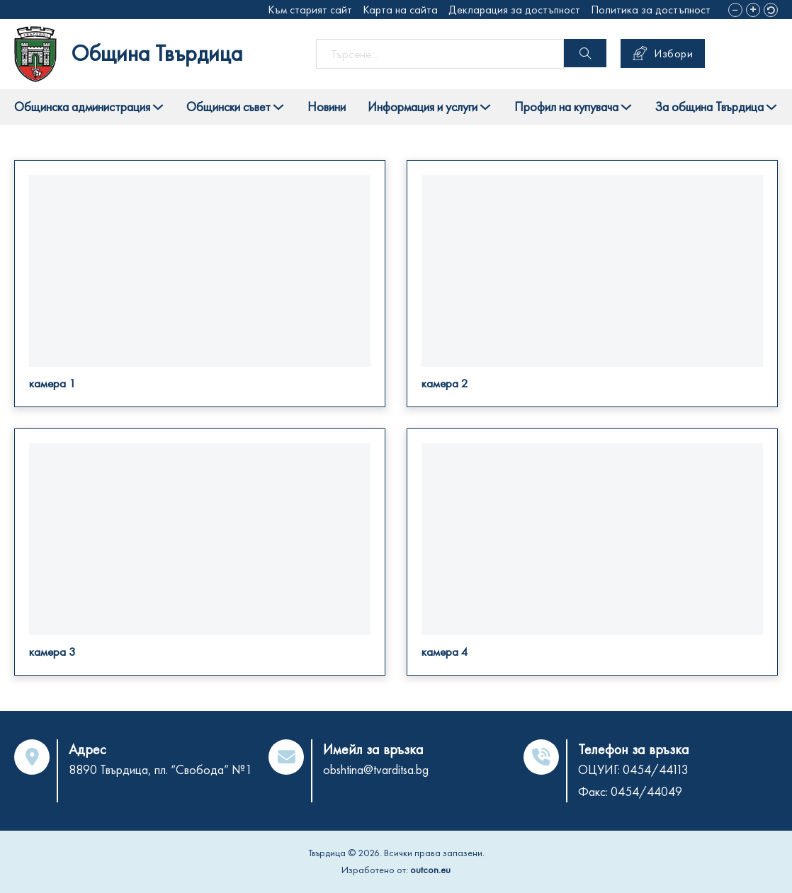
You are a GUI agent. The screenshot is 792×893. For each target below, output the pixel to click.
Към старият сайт (310, 9)
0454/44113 (656, 769)
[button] (735, 10)
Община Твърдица (157, 53)
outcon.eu (430, 869)
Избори (663, 53)
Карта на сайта (400, 9)
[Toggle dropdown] (158, 107)
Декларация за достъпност (514, 9)
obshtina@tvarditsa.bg (376, 769)
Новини (326, 106)
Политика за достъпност (651, 9)
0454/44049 (646, 791)
